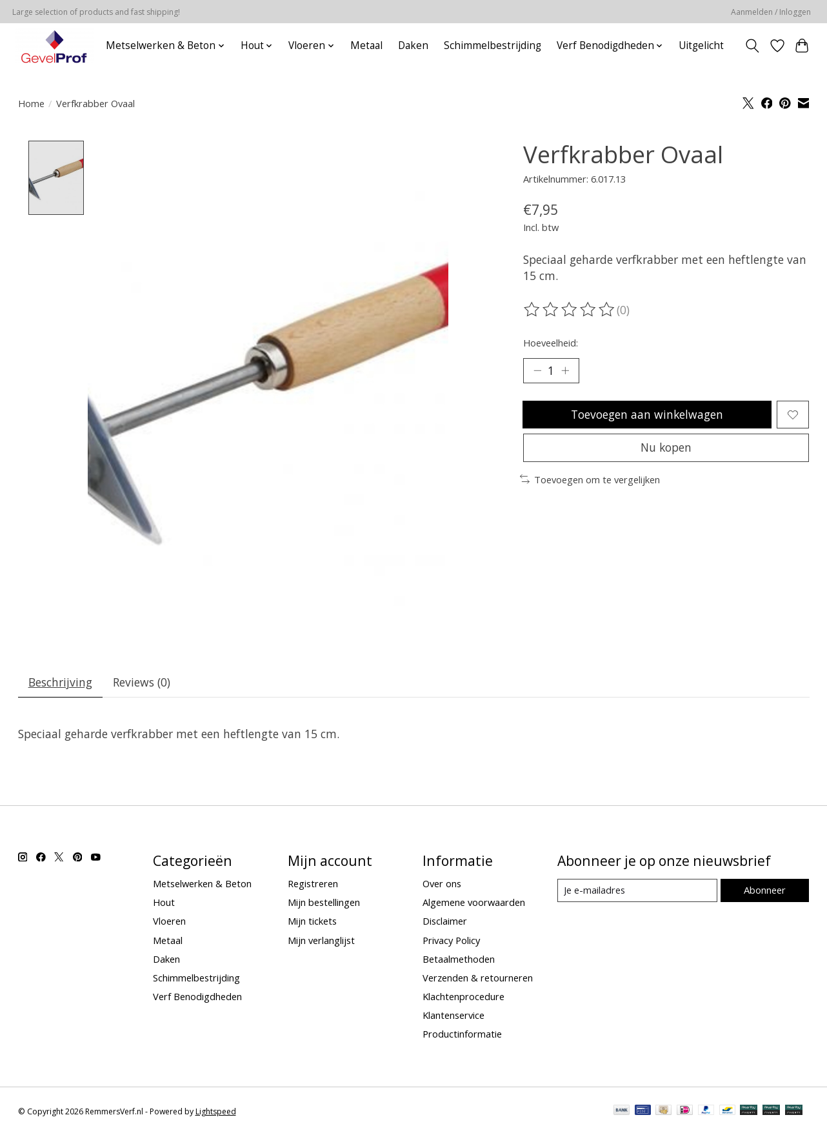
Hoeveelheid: (550, 342)
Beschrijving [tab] (60, 682)
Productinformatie (462, 1034)
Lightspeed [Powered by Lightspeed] (215, 1112)
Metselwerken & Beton (202, 884)
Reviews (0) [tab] (142, 682)
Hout (164, 902)
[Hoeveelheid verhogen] (565, 371)
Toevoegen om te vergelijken (590, 480)
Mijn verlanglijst (321, 940)
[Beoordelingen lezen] (570, 309)
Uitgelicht (701, 45)
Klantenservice (453, 1015)
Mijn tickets (312, 921)
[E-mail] (637, 891)
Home (31, 103)
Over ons (442, 884)
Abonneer (765, 890)
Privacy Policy (451, 940)
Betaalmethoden (459, 959)
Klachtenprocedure (463, 996)
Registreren (313, 884)
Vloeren (169, 921)
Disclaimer (445, 921)
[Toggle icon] (751, 45)
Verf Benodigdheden (197, 996)
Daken (413, 45)
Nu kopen (666, 448)
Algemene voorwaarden (474, 902)
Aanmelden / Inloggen (771, 11)
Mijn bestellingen (324, 902)
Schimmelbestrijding (492, 45)
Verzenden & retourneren (478, 978)
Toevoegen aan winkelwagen (646, 415)
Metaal (366, 45)
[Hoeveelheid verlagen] (537, 371)
